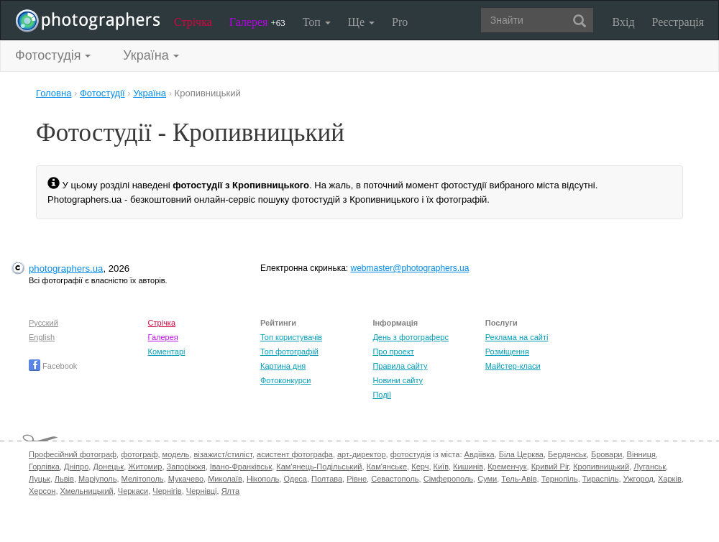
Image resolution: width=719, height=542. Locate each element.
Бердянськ (567, 454)
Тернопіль (559, 478)
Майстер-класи (513, 366)
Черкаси (133, 491)
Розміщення (507, 351)
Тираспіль (600, 478)
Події (381, 394)
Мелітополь (143, 478)
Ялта (230, 491)
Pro (400, 22)
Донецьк (108, 466)
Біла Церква (521, 454)
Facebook (53, 366)
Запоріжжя (186, 466)
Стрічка (193, 22)
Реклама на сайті (517, 337)
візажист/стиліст (222, 454)
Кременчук (506, 466)
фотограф (139, 454)
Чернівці (201, 491)
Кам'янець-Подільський (319, 466)
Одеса (294, 478)
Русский (43, 322)
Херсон (42, 491)
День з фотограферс (410, 337)
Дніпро (76, 466)
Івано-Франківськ (241, 466)
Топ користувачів (291, 337)
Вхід (624, 22)
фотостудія (410, 454)
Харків (670, 478)
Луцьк (39, 478)
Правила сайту (399, 366)
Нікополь (263, 478)
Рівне (357, 478)
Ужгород (638, 478)
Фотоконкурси (285, 380)
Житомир (145, 466)
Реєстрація (678, 22)
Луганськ (649, 466)
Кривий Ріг (550, 466)
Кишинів (468, 466)
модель (176, 454)
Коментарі (167, 351)
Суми (487, 478)
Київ (441, 466)
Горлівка (44, 466)
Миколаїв (225, 478)
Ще (361, 22)
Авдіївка (479, 454)
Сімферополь (448, 478)
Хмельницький (87, 491)
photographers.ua (66, 268)
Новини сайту (397, 380)
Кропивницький (601, 466)
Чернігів (166, 491)
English (42, 337)
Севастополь (394, 478)
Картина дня (283, 366)
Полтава (326, 478)
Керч (420, 466)
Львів (64, 478)
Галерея (257, 22)
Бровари (607, 454)
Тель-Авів (518, 478)
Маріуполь (97, 478)
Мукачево (185, 478)
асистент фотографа (295, 454)
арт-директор (361, 454)
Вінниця (641, 454)
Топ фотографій (289, 351)
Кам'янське (387, 466)
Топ (317, 22)
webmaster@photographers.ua (410, 268)
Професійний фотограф (72, 454)
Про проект (392, 351)
